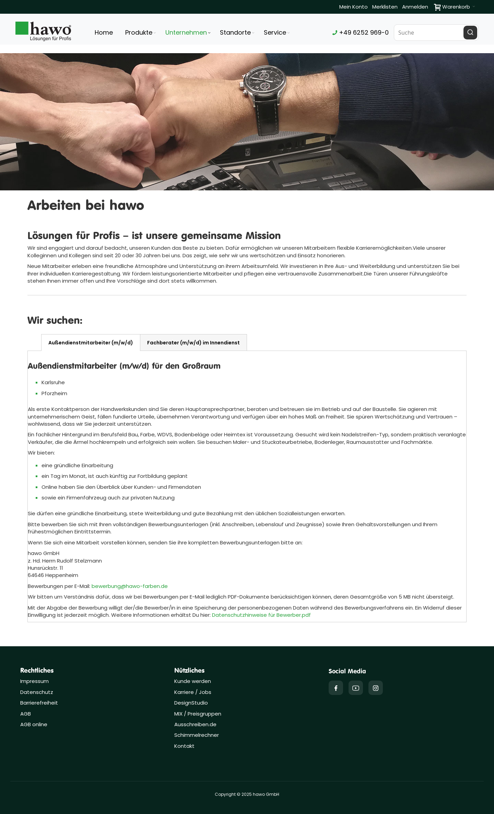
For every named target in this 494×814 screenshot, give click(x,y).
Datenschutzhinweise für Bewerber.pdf (261, 614)
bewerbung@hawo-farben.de (130, 586)
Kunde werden (192, 681)
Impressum (34, 681)
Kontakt (184, 746)
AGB (25, 713)
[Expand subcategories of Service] (288, 33)
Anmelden (415, 6)
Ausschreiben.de (195, 724)
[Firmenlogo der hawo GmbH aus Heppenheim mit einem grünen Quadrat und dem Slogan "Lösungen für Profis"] (43, 31)
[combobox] (436, 32)
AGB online (33, 724)
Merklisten (385, 6)
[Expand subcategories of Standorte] (253, 33)
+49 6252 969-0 (360, 32)
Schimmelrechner (196, 735)
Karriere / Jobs (193, 692)
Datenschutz (36, 692)
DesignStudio (191, 702)
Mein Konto (353, 6)
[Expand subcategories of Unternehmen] (209, 33)
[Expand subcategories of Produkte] (154, 33)
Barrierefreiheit (39, 702)
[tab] (90, 342)
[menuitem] (141, 32)
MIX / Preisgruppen (197, 713)
